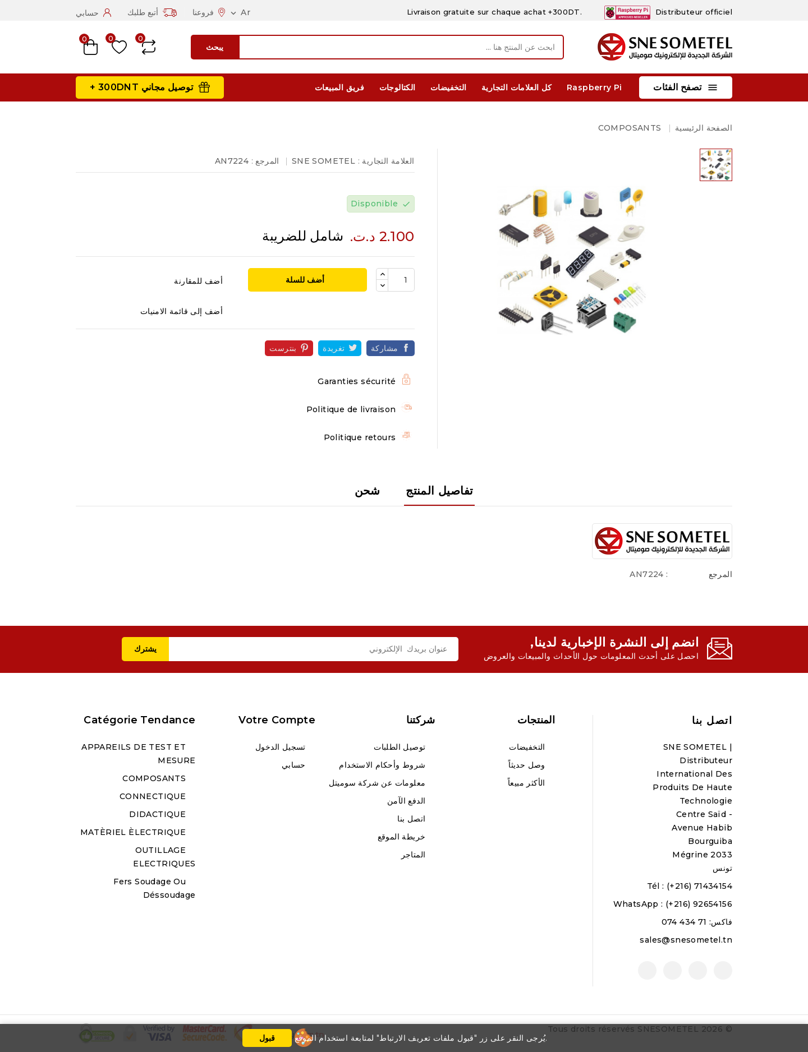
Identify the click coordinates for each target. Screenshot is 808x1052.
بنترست (282, 348)
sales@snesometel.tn (686, 940)
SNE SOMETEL (323, 161)
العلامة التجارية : (386, 161)
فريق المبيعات (339, 87)
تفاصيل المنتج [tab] (439, 490)
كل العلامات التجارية (516, 87)
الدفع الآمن (407, 801)
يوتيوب (697, 970)
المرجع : (265, 161)
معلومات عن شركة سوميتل (378, 783)
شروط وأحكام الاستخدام (383, 765)
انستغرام (672, 970)
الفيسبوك (723, 970)
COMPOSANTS (155, 778)
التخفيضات (448, 87)
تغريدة (334, 348)
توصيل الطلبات (401, 747)
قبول (267, 1038)
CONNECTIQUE (154, 796)
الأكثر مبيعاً (528, 783)
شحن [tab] (367, 490)
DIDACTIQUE (158, 814)
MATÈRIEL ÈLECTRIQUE (134, 832)
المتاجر (414, 855)
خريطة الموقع (403, 837)
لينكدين (647, 970)
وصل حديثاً (528, 765)
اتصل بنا (712, 720)
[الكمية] (401, 280)
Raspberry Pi (594, 87)
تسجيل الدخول (281, 747)
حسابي (295, 765)
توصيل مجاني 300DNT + (141, 87)
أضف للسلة (306, 280)
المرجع (720, 574)
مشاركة (384, 348)
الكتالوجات (397, 87)
